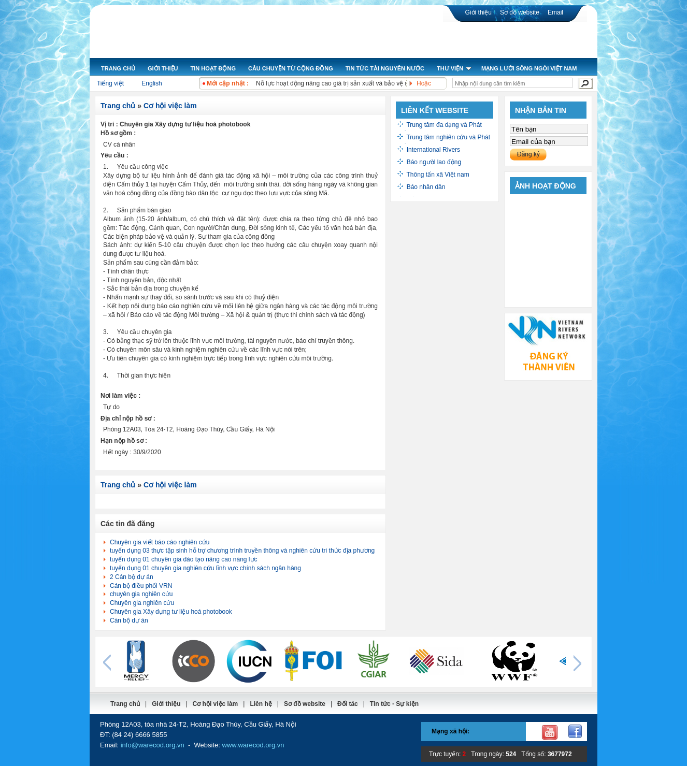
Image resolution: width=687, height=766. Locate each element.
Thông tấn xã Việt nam (437, 174)
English (151, 83)
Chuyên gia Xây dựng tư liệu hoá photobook (171, 611)
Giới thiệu (478, 12)
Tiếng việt (110, 83)
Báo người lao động (434, 162)
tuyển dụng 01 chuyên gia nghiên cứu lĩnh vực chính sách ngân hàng (205, 568)
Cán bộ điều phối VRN (141, 585)
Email (555, 12)
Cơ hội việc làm (170, 106)
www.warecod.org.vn (253, 745)
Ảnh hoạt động (545, 186)
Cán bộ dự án (129, 620)
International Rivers (433, 149)
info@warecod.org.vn (152, 745)
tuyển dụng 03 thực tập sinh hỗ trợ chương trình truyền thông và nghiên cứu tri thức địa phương (242, 550)
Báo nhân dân (426, 187)
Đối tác (347, 703)
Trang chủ (118, 106)
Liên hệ (260, 703)
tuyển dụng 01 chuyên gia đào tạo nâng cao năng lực (183, 559)
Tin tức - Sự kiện (394, 703)
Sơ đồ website (519, 12)
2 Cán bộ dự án (131, 577)
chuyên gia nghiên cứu (141, 594)
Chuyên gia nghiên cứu (142, 602)
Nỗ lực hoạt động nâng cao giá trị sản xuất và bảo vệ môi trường (345, 83)
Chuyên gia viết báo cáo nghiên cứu (159, 542)
